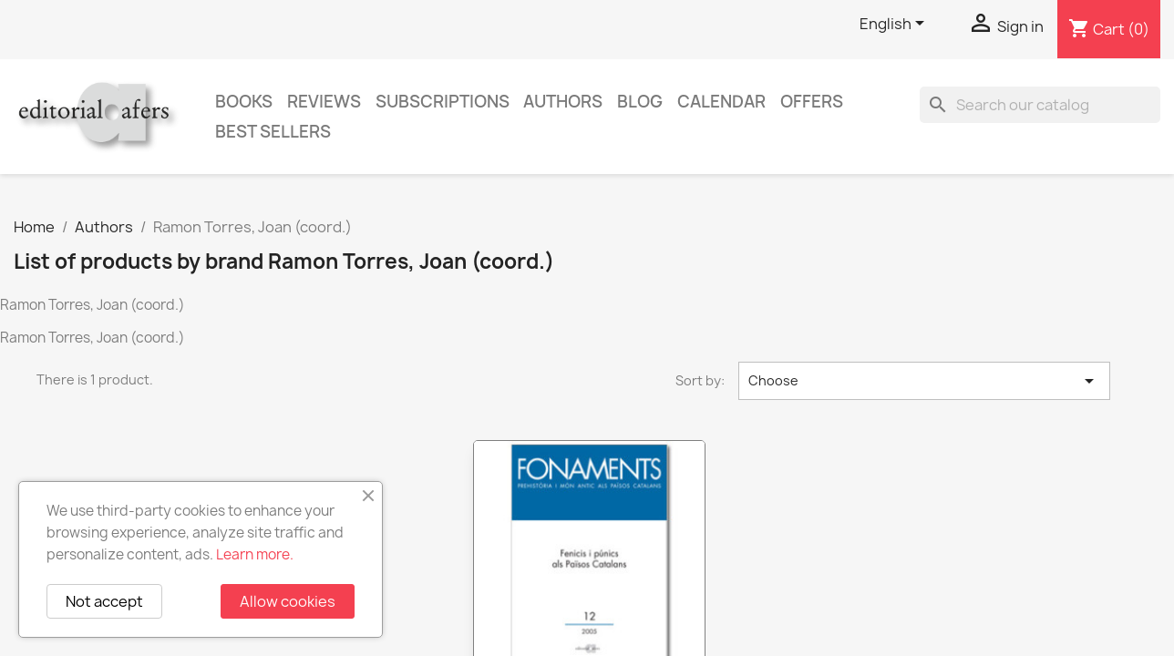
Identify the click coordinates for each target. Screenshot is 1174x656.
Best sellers (273, 131)
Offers (811, 101)
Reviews (324, 101)
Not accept (104, 601)
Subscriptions (443, 101)
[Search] (1040, 105)
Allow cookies (287, 601)
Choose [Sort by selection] (924, 381)
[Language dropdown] (895, 25)
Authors (562, 101)
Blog (640, 101)
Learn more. (255, 554)
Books (244, 101)
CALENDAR (721, 101)
